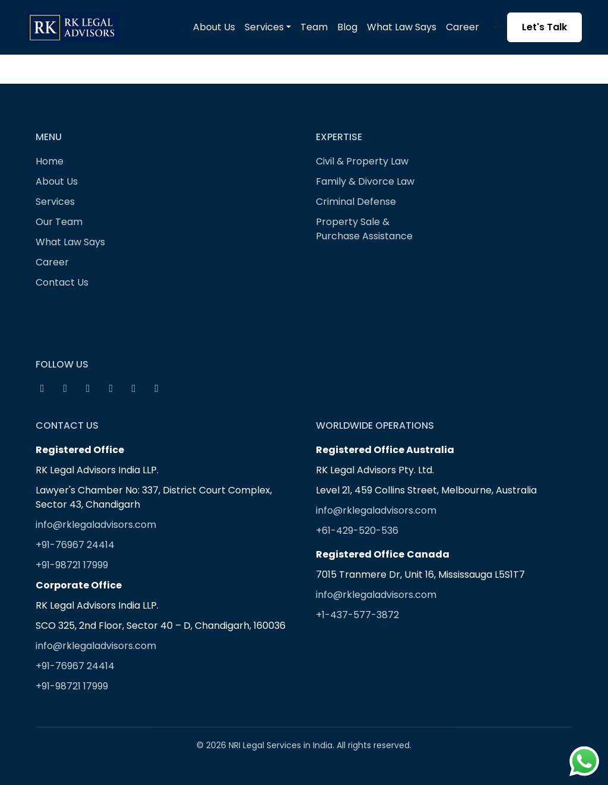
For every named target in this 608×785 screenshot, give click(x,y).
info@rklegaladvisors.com (96, 524)
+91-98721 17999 (72, 565)
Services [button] (264, 27)
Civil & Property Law (362, 161)
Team (314, 27)
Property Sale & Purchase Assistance (364, 229)
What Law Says (401, 27)
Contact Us (62, 282)
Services (55, 201)
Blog (347, 27)
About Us (214, 27)
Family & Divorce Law (365, 181)
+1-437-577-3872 (357, 615)
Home (50, 161)
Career (462, 27)
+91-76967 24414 (75, 545)
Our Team (59, 222)
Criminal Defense (356, 201)
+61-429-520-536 (357, 530)
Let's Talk (544, 27)
